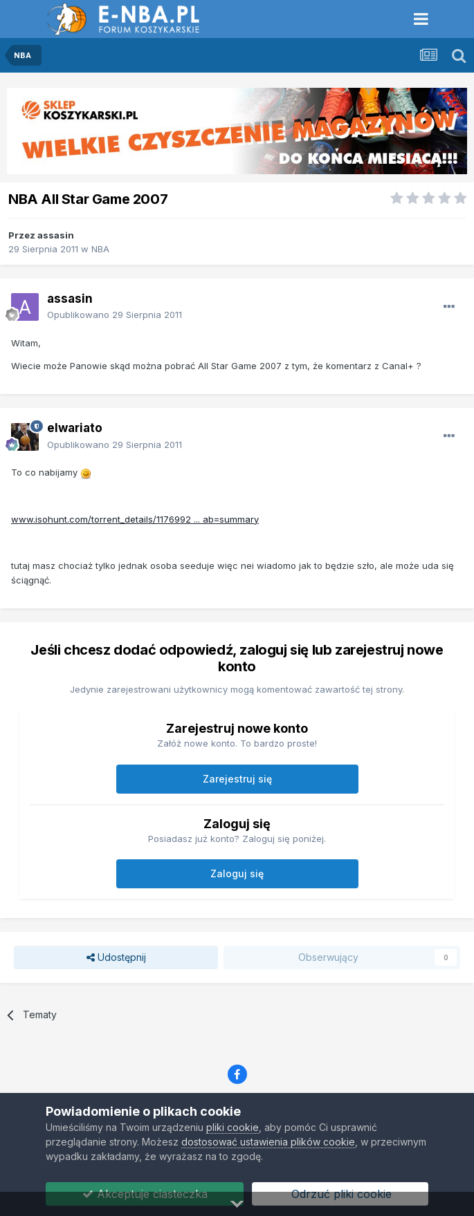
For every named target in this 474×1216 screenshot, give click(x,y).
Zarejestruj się (237, 779)
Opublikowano (114, 314)
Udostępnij (116, 957)
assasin (55, 235)
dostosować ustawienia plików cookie (268, 1142)
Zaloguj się (237, 873)
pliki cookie (232, 1127)
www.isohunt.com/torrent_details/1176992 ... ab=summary (135, 519)
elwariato (74, 428)
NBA (100, 248)
